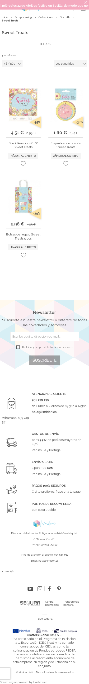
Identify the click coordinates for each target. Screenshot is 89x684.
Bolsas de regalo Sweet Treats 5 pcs (23, 236)
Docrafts (65, 17)
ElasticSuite (40, 682)
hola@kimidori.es (48, 560)
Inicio (5, 17)
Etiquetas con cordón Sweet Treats (66, 145)
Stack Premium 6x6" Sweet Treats (23, 145)
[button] (23, 164)
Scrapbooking (24, 17)
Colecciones (46, 17)
